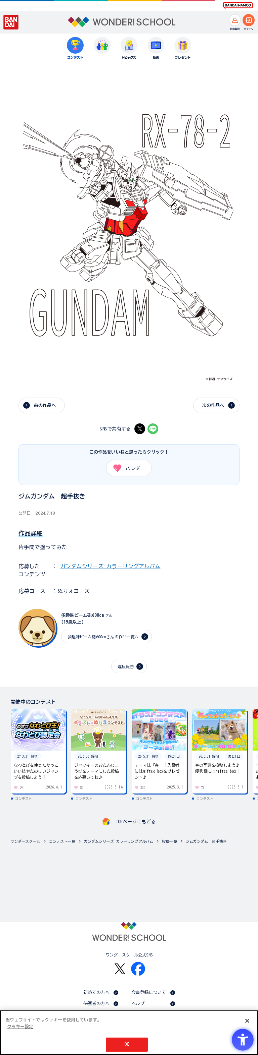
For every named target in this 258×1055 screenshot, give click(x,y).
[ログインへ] (249, 20)
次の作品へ (213, 405)
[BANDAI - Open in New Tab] (11, 22)
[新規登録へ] (235, 20)
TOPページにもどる (136, 821)
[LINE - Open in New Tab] (152, 428)
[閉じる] (247, 1020)
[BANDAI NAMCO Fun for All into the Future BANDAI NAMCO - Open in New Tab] (238, 5)
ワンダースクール (25, 841)
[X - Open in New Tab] (139, 428)
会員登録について (149, 992)
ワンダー (126, 468)
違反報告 (126, 666)
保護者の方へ (96, 1003)
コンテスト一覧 (62, 841)
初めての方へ (96, 992)
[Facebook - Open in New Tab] (138, 969)
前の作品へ (45, 405)
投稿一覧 (169, 841)
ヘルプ (137, 1003)
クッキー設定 (20, 1026)
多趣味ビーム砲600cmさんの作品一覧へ (103, 637)
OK (126, 1044)
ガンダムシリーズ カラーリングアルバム (110, 566)
